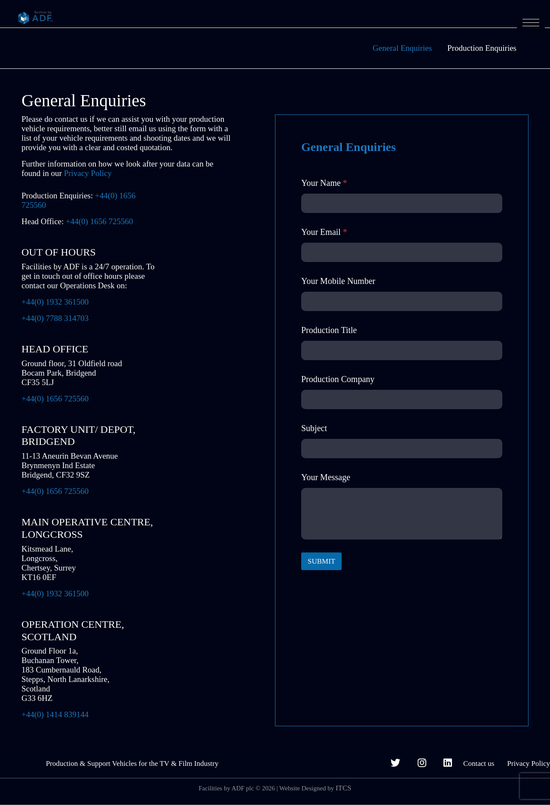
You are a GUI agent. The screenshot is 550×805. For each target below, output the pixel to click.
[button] (531, 23)
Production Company (338, 379)
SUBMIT (321, 561)
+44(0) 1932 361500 (55, 301)
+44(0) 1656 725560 (99, 221)
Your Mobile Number (338, 281)
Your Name (324, 183)
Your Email (324, 232)
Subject (314, 428)
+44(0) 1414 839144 (55, 714)
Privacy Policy (88, 173)
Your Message (325, 477)
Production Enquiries (481, 47)
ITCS (343, 788)
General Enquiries (402, 47)
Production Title (329, 330)
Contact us (479, 763)
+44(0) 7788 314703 (55, 318)
